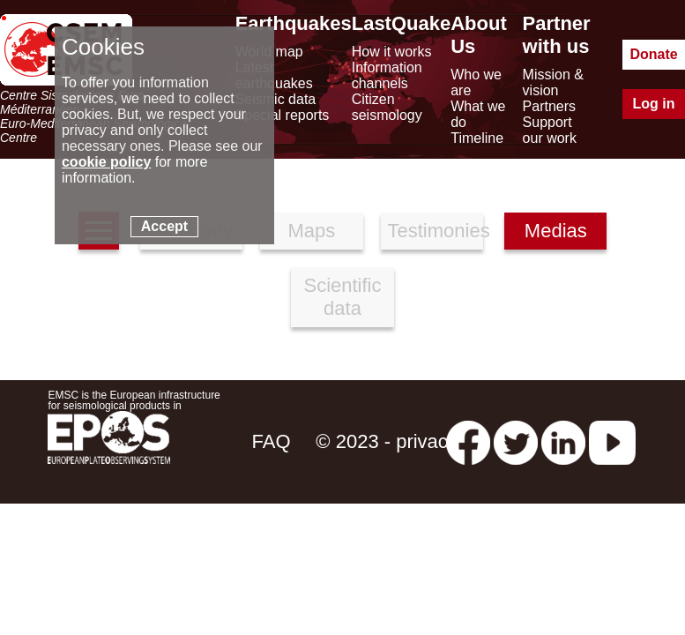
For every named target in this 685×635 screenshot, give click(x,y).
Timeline (476, 138)
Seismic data (275, 99)
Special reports (282, 115)
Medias (556, 231)
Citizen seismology (387, 107)
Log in (654, 103)
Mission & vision (553, 82)
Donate (653, 54)
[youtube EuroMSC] (612, 441)
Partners (549, 106)
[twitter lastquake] (516, 441)
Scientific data (342, 296)
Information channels (387, 75)
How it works (392, 51)
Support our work (550, 130)
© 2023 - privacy (387, 441)
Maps (311, 231)
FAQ (270, 441)
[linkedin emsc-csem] (563, 441)
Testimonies (435, 231)
